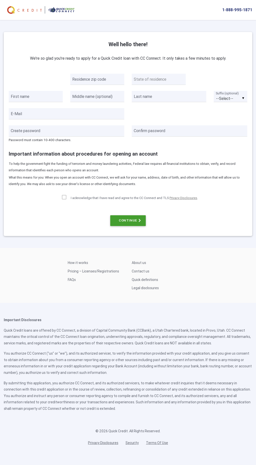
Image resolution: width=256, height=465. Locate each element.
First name (20, 96)
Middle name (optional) (92, 96)
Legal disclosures (145, 288)
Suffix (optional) (227, 93)
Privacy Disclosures (183, 198)
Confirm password (149, 130)
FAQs (72, 279)
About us (139, 262)
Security (132, 443)
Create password (25, 130)
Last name (143, 96)
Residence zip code (89, 79)
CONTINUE (128, 220)
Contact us (140, 271)
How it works (78, 262)
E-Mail (16, 113)
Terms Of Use (157, 443)
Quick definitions (145, 279)
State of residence (150, 79)
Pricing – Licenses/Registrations (93, 271)
